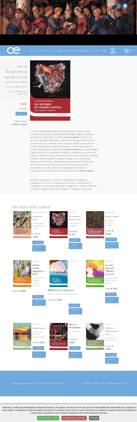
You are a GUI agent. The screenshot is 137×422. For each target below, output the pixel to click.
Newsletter (85, 50)
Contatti (71, 50)
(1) (128, 50)
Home (32, 50)
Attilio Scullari (99, 383)
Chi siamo (45, 50)
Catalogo (58, 50)
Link (97, 50)
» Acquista (21, 114)
